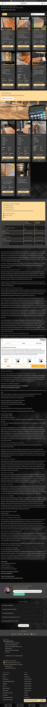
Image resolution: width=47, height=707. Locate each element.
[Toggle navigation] (2, 3)
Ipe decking (25, 257)
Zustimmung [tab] (8, 343)
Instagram (27, 634)
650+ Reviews (42, 700)
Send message (19, 664)
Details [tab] (23, 343)
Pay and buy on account (8, 692)
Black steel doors (28, 679)
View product (8, 46)
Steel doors (26, 676)
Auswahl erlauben (23, 366)
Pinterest (33, 634)
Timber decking (27, 681)
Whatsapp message (19, 594)
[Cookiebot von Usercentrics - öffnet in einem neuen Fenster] (41, 340)
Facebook (20, 634)
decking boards (11, 427)
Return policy (5, 679)
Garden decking (27, 686)
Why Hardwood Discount (8, 697)
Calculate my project (7, 98)
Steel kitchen (27, 697)
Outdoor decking (27, 683)
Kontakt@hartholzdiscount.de (14, 662)
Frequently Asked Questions (8, 681)
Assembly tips (6, 690)
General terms (6, 674)
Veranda (26, 695)
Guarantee (5, 683)
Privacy (4, 676)
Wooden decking (27, 688)
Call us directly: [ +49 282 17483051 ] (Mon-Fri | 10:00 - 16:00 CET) (27, 591)
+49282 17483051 (13, 660)
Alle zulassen (38, 366)
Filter (4, 14)
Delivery (4, 686)
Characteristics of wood (7, 699)
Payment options (6, 688)
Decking (26, 692)
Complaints (5, 695)
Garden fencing (27, 690)
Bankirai (26, 674)
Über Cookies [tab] (39, 343)
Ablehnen (9, 366)
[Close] (44, 700)
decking (6, 335)
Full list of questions (23, 625)
